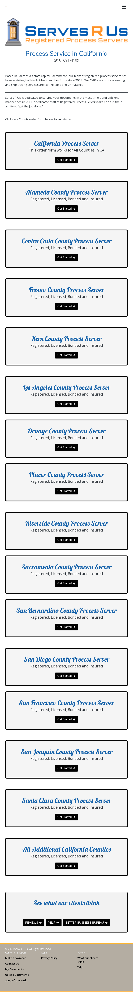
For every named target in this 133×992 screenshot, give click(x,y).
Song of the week (16, 980)
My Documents (14, 969)
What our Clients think (87, 959)
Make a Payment (15, 958)
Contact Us (12, 963)
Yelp (79, 967)
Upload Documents (17, 974)
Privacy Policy (49, 958)
